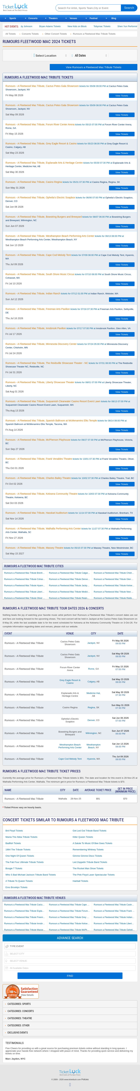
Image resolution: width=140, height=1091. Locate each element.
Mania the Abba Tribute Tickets (21, 837)
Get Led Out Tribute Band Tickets (89, 830)
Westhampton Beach (94, 746)
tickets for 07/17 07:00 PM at (68, 328)
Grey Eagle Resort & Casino (70, 681)
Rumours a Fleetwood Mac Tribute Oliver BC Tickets (25, 598)
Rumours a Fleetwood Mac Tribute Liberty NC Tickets (25, 592)
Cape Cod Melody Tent (69, 759)
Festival (94, 18)
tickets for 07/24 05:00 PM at (66, 346)
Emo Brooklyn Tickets (16, 887)
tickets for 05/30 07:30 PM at (67, 164)
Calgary (91, 681)
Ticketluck (26, 7)
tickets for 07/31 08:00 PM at (68, 365)
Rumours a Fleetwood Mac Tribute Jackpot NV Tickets (70, 585)
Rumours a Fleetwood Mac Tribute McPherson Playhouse (70, 930)
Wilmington (91, 733)
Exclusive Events (18, 1032)
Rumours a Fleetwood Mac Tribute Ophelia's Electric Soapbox (115, 930)
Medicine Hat (93, 693)
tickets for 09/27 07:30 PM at (69, 441)
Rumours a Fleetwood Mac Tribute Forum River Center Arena (70, 911)
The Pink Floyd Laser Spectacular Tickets (94, 874)
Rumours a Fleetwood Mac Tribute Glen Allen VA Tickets (115, 579)
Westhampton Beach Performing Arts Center (69, 746)
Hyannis (91, 759)
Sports (12, 18)
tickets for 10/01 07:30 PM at (69, 460)
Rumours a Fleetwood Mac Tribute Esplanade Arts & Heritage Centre (25, 911)
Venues (73, 18)
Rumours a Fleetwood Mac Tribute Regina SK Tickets (70, 598)
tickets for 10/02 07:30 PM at (69, 478)
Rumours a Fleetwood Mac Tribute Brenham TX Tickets (25, 573)
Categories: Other (18, 1025)
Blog (113, 18)
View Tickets (121, 95)
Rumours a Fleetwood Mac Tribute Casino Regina (115, 904)
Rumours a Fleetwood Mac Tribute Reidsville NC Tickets (115, 598)
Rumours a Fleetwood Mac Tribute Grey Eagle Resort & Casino (70, 917)
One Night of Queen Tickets (19, 856)
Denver (91, 720)
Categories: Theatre (20, 1018)
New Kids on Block (87, 26)
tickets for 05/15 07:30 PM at (69, 547)
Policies (85, 1079)
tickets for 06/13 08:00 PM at (64, 238)
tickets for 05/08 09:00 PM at (66, 88)
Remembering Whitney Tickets (88, 849)
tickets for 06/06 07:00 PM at (69, 199)
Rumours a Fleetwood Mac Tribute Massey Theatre (25, 930)
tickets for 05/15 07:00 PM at (68, 126)
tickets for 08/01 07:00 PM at (68, 384)
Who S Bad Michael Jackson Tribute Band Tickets (30, 874)
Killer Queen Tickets (83, 837)
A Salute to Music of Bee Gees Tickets (92, 843)
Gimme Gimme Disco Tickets (87, 856)
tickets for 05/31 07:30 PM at (62, 182)
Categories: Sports (19, 1004)
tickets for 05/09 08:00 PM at (66, 107)
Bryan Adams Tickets (60, 26)
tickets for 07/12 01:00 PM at (61, 293)
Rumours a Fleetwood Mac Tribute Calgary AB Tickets (70, 573)
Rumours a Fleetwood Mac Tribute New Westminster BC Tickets (115, 592)
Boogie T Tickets (13, 868)
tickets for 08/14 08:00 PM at (66, 422)
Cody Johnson (35, 26)
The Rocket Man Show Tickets (88, 868)
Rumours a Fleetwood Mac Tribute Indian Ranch (115, 917)
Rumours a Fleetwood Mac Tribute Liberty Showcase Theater (115, 923)
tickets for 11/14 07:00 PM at (69, 512)
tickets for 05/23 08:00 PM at (66, 145)
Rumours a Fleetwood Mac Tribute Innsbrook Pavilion (25, 923)
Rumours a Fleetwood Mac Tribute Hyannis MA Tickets (25, 585)
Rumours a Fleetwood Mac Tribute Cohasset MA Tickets (25, 579)
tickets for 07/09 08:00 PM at (69, 257)
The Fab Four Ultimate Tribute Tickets (24, 862)
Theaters (53, 18)
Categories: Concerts (21, 1011)
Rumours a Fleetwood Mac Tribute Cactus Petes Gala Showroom (25, 904)
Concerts (32, 18)
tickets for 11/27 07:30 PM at (68, 530)
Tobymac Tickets (112, 26)
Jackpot (91, 643)
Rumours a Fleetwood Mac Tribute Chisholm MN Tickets (115, 573)
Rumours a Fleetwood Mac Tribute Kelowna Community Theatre (70, 923)
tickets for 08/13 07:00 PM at (67, 403)
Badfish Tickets (13, 843)
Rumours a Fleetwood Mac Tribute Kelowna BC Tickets (115, 585)
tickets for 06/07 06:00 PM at (68, 218)
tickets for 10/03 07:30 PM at (67, 495)
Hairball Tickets (80, 881)
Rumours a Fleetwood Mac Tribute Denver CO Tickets (70, 579)
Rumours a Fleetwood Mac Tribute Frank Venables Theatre (115, 911)
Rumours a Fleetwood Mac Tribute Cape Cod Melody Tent (70, 904)
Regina (91, 707)
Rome (91, 668)
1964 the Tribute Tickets (17, 849)
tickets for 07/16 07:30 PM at (69, 311)
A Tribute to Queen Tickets (19, 881)
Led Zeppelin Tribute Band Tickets (90, 862)
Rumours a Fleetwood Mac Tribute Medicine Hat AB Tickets (70, 592)
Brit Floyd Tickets (14, 830)
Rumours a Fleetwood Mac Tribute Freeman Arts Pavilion (25, 917)
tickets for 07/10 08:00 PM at (68, 276)
